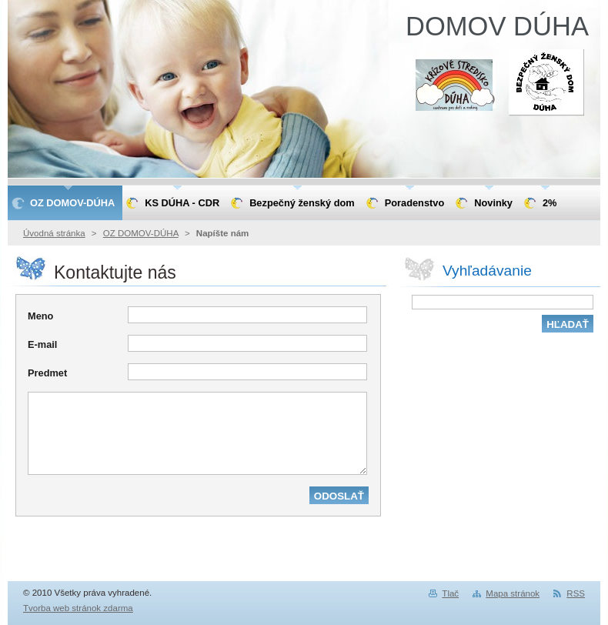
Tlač (450, 593)
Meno (40, 316)
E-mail (42, 344)
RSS (575, 593)
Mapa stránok (513, 593)
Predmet (47, 373)
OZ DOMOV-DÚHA (141, 233)
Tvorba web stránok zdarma (78, 608)
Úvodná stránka (54, 233)
